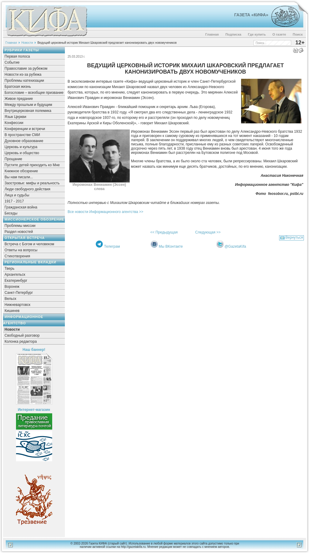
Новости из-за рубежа (23, 74)
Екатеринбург (16, 280)
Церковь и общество (22, 153)
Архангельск (15, 274)
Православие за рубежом (26, 68)
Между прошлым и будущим (28, 105)
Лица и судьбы (17, 195)
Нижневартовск (17, 305)
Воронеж (12, 286)
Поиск (298, 34)
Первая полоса (17, 56)
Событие (12, 62)
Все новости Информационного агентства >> (105, 212)
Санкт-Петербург (19, 293)
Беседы (11, 213)
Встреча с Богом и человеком (29, 244)
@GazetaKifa (235, 246)
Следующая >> (208, 232)
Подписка (233, 34)
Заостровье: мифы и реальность (32, 183)
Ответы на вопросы (21, 250)
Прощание (13, 159)
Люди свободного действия (27, 189)
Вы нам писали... (19, 177)
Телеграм (112, 246)
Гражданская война (21, 207)
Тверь (9, 268)
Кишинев (12, 311)
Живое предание (19, 99)
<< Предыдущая (164, 232)
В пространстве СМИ (22, 135)
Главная (212, 34)
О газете (279, 34)
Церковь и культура (21, 147)
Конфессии (14, 123)
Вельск (10, 299)
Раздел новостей (19, 232)
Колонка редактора (21, 341)
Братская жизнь (18, 86)
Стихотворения (17, 256)
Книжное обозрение (21, 171)
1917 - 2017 (14, 201)
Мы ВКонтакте (171, 246)
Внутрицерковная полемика (28, 111)
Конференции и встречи (25, 129)
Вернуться (294, 237)
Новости (27, 42)
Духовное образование (24, 141)
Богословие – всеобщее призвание (34, 93)
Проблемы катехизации (24, 80)
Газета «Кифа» (251, 14)
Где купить (257, 34)
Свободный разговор (22, 335)
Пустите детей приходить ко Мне (32, 165)
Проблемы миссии (20, 226)
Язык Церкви (15, 117)
